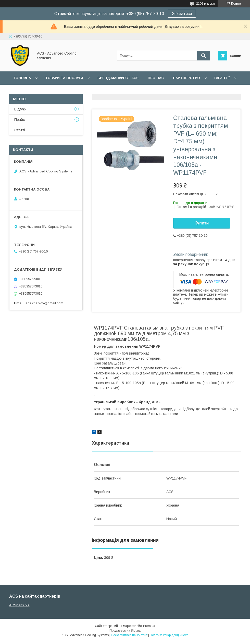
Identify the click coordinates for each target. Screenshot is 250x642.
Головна (22, 78)
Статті (19, 130)
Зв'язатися (182, 13)
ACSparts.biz (19, 605)
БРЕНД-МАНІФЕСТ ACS (118, 78)
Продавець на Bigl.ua (125, 630)
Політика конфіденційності (169, 635)
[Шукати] (203, 55)
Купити (202, 223)
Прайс (19, 120)
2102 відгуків (205, 3)
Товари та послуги (64, 78)
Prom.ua (149, 626)
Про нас (156, 78)
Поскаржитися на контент (129, 635)
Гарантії (222, 78)
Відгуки (20, 109)
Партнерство (186, 78)
